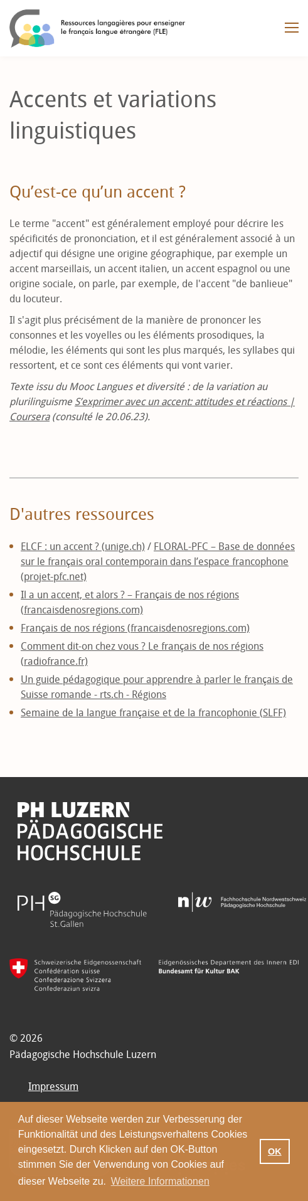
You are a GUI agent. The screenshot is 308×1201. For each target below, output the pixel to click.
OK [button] (275, 1151)
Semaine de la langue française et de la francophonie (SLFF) (153, 713)
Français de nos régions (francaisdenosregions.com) (135, 628)
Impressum (53, 1087)
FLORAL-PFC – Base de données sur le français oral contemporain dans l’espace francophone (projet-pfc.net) (158, 562)
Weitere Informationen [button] (160, 1181)
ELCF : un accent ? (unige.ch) (83, 547)
